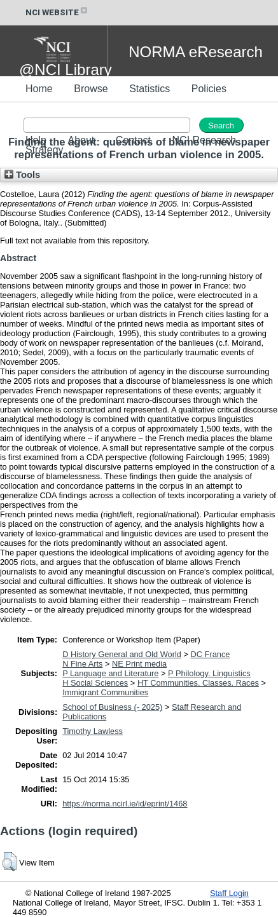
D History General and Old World (121, 654)
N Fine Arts (82, 664)
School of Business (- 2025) (112, 707)
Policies (208, 88)
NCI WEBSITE (57, 12)
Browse (91, 88)
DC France (210, 654)
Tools (22, 175)
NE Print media (139, 664)
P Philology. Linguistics (209, 673)
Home (39, 88)
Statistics (149, 88)
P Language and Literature (110, 673)
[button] (9, 861)
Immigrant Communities (105, 692)
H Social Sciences (95, 683)
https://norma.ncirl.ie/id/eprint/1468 (124, 803)
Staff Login (229, 893)
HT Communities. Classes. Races (198, 683)
